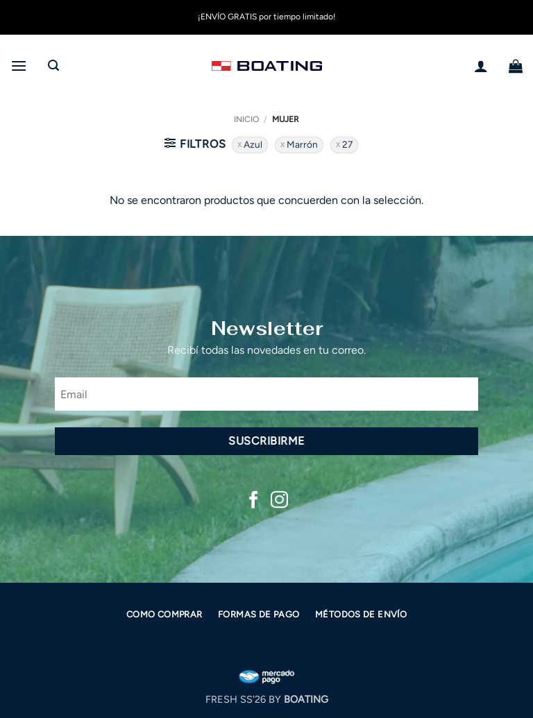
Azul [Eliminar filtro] (253, 144)
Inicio (246, 119)
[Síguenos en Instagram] (279, 501)
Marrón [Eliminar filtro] (302, 144)
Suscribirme (266, 440)
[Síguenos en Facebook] (253, 501)
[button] (18, 66)
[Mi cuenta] (481, 66)
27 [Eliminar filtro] (347, 144)
